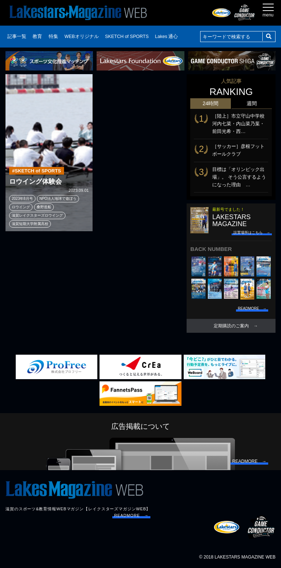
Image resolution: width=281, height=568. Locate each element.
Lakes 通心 (166, 36)
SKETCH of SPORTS (127, 36)
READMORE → (131, 515)
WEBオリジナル (81, 36)
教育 (37, 36)
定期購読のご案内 (231, 326)
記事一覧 (16, 36)
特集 (53, 36)
